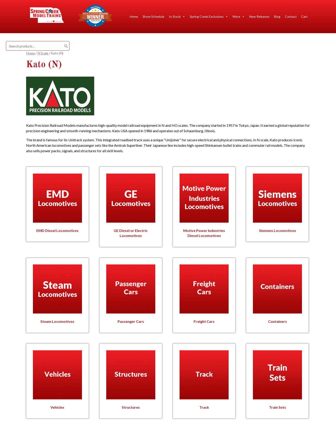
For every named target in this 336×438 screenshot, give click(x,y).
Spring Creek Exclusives (209, 16)
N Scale (42, 53)
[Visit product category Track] (204, 380)
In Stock (177, 16)
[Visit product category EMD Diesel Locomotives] (57, 203)
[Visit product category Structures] (130, 380)
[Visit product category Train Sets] (277, 380)
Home (134, 16)
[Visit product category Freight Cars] (204, 294)
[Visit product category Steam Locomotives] (57, 294)
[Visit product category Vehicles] (57, 380)
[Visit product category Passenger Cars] (130, 294)
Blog (277, 16)
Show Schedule (153, 16)
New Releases (259, 16)
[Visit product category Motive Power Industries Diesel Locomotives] (204, 206)
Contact (291, 16)
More (239, 16)
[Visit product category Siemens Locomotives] (277, 203)
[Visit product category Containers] (277, 294)
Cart (304, 16)
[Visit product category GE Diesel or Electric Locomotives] (130, 206)
